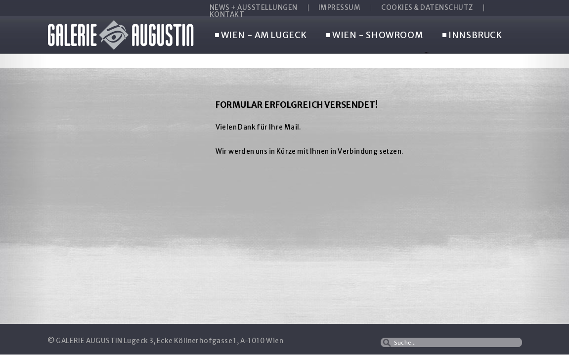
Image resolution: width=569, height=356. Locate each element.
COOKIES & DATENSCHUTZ (427, 7)
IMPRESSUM (339, 7)
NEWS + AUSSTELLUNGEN (254, 7)
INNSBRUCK (472, 36)
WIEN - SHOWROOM (374, 36)
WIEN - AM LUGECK (261, 36)
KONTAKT (227, 14)
